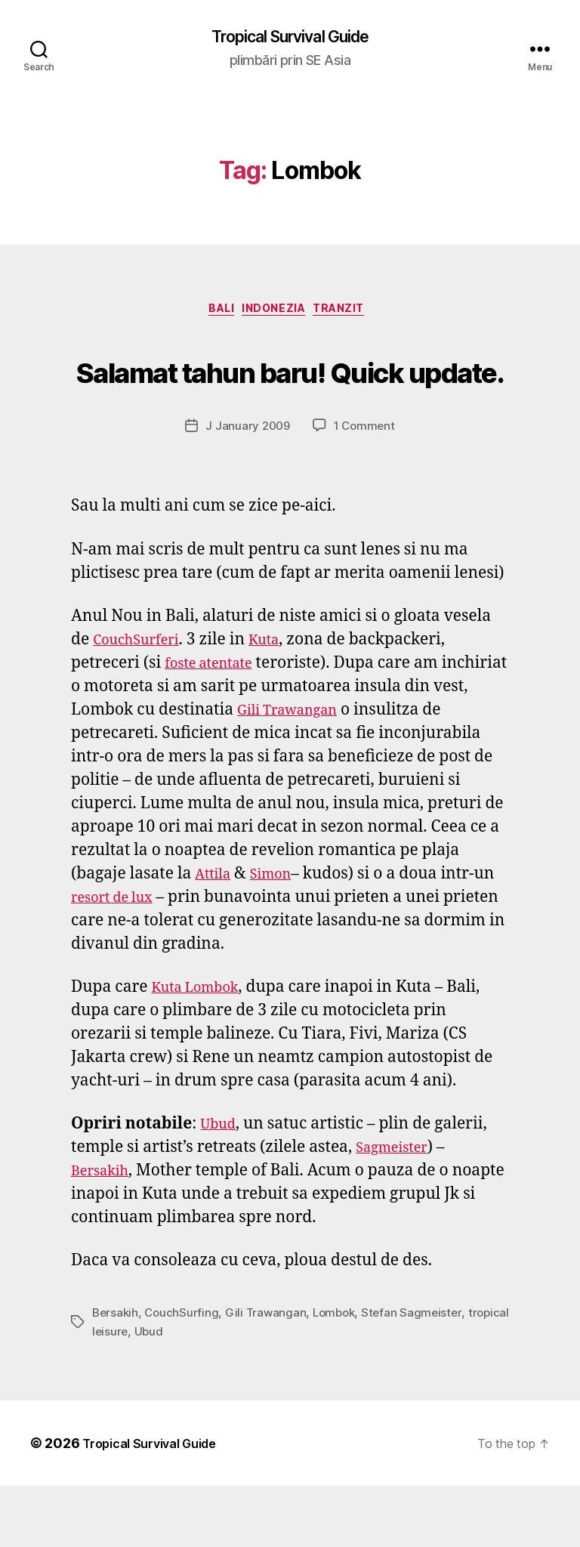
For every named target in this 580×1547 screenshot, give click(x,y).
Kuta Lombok (202, 1048)
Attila (215, 935)
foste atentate (216, 724)
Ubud (220, 1185)
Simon (279, 935)
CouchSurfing (185, 1374)
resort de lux (118, 958)
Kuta (280, 700)
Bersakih (104, 1232)
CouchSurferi (143, 700)
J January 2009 (246, 487)
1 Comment (366, 487)
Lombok (340, 1374)
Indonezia (276, 314)
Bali (213, 314)
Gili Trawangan (334, 771)
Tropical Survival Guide (289, 38)
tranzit (353, 314)
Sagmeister (397, 1209)
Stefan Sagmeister (421, 1374)
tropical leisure (133, 1392)
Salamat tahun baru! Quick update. (290, 399)
